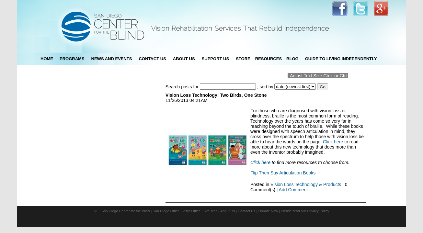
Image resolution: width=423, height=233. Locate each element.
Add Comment (293, 189)
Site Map (210, 211)
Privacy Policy (318, 211)
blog (292, 58)
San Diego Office (166, 211)
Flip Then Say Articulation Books (282, 172)
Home (46, 58)
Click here (333, 141)
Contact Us (246, 211)
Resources (268, 58)
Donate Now (268, 211)
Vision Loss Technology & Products (305, 184)
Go (323, 86)
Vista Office (191, 211)
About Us (227, 211)
